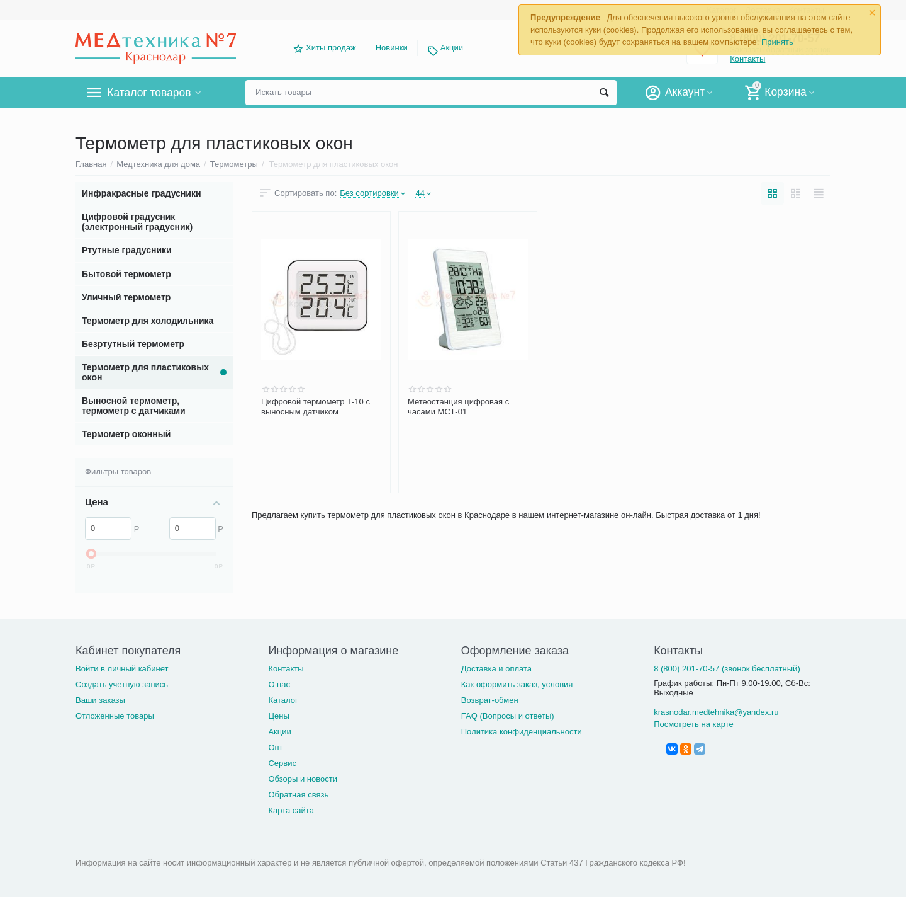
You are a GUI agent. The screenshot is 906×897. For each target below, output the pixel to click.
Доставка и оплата (496, 668)
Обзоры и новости (302, 779)
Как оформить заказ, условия (517, 684)
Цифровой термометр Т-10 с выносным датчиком (315, 406)
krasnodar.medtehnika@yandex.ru (716, 712)
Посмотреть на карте (694, 724)
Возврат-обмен (489, 700)
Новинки (392, 47)
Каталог (283, 700)
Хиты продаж (331, 47)
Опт (275, 747)
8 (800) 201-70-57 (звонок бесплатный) (727, 668)
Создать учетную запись (122, 684)
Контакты (285, 668)
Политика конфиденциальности (521, 731)
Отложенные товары (115, 716)
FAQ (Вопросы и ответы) (507, 716)
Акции (451, 47)
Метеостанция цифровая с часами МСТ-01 (458, 406)
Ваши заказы (100, 700)
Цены (278, 716)
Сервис (282, 763)
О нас (279, 684)
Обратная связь (298, 794)
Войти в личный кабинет (122, 668)
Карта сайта (291, 810)
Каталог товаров (150, 93)
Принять (777, 42)
